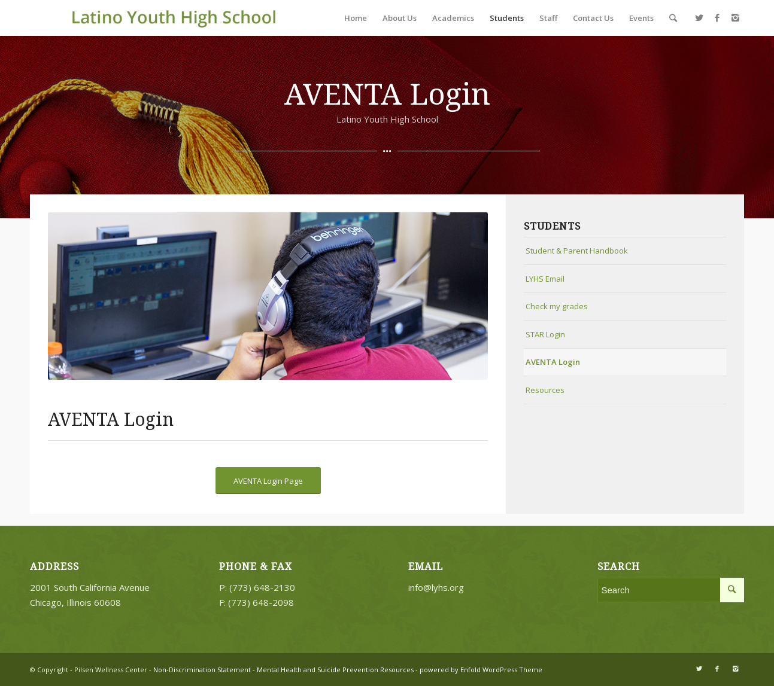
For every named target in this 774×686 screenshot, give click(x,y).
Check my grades (557, 306)
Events (641, 18)
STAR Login (545, 334)
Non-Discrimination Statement (201, 669)
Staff (548, 18)
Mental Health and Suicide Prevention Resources (335, 669)
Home (355, 18)
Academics (453, 18)
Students (507, 18)
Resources (545, 390)
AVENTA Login (553, 361)
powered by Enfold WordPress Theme (481, 669)
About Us (400, 18)
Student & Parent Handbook (577, 250)
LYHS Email (545, 278)
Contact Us (593, 18)
